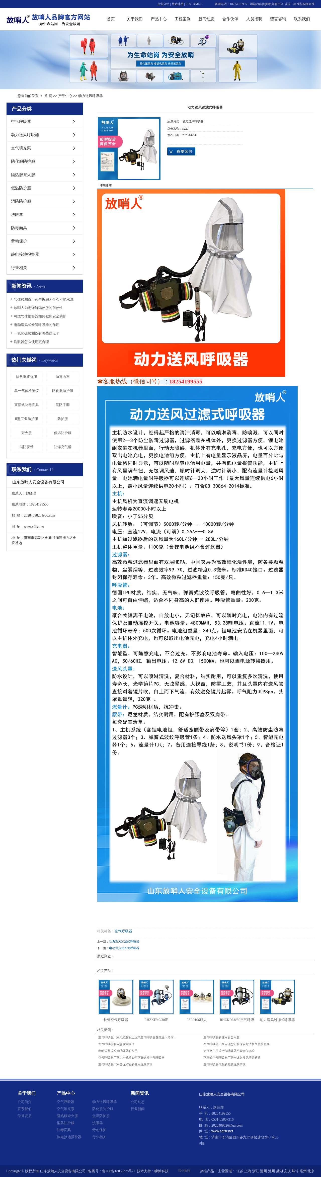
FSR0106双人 (197, 1020)
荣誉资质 (25, 1116)
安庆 (287, 1171)
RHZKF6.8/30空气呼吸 (237, 1020)
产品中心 (159, 19)
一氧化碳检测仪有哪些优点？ (36, 333)
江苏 (240, 1171)
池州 (271, 1171)
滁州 (263, 1171)
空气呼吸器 (21, 121)
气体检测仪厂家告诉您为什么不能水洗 (43, 299)
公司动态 (138, 1102)
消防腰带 (27, 447)
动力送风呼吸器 (90, 96)
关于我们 (135, 19)
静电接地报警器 (25, 254)
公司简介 (25, 1102)
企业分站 (163, 4)
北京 (310, 1171)
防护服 (62, 419)
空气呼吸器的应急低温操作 (116, 1044)
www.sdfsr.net (222, 1131)
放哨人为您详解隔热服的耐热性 (38, 308)
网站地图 (178, 4)
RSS (188, 4)
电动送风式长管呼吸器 (124, 948)
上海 (247, 1171)
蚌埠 (295, 1171)
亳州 (303, 1171)
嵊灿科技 (161, 1171)
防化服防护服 (23, 161)
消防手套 (63, 405)
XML (196, 4)
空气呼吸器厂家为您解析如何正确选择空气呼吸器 (131, 1057)
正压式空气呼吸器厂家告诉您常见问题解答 (232, 1057)
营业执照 (184, 1170)
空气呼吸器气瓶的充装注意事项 (224, 1064)
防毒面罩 (63, 377)
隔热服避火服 (23, 175)
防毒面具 (19, 228)
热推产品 (207, 1171)
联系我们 (302, 19)
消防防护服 (21, 201)
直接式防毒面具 (26, 405)
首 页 (48, 96)
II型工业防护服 (26, 419)
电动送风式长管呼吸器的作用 (36, 325)
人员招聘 (254, 19)
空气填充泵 (21, 148)
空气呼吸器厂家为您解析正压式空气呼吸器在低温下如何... (137, 1037)
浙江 (255, 1171)
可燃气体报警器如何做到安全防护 (40, 316)
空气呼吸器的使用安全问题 (221, 1037)
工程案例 (183, 19)
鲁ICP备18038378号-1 (118, 1171)
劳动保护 (19, 241)
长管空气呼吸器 (116, 1020)
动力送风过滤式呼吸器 (124, 941)
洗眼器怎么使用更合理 (31, 342)
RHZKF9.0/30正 (156, 1020)
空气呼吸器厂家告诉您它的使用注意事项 (125, 1064)
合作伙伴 (230, 19)
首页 (111, 19)
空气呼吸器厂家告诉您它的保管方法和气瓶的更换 (236, 1044)
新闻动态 (206, 19)
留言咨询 (278, 19)
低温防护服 (21, 188)
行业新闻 (138, 1109)
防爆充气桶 (62, 447)
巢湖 (279, 1171)
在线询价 (181, 151)
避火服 (26, 433)
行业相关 (19, 268)
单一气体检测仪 (26, 391)
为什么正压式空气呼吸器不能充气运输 (229, 1051)
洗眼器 (17, 214)
